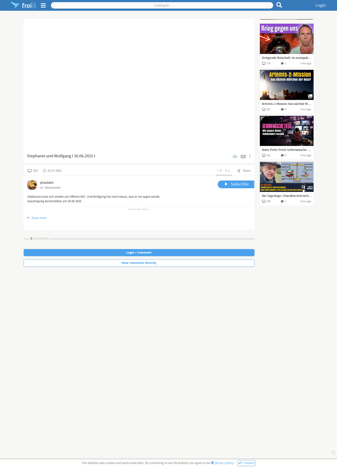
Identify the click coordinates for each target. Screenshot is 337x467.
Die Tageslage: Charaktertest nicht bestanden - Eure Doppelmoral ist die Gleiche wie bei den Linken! (286, 196)
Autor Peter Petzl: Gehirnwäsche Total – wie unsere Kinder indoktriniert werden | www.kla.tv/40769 (286, 150)
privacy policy (222, 463)
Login (321, 5)
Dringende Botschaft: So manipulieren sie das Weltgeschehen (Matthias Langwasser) (286, 58)
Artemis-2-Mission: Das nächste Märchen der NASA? (286, 104)
